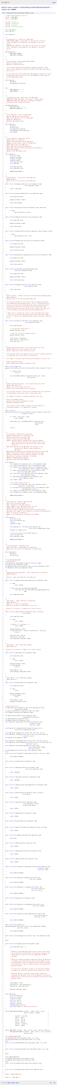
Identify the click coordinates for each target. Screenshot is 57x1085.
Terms (17, 1082)
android (3, 7)
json (54, 1082)
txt (51, 1082)
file (32, 13)
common (16, 7)
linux (8, 9)
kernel (10, 7)
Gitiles (8, 1082)
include (3, 9)
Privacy (13, 1082)
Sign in (54, 2)
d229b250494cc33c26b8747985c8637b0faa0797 (35, 7)
